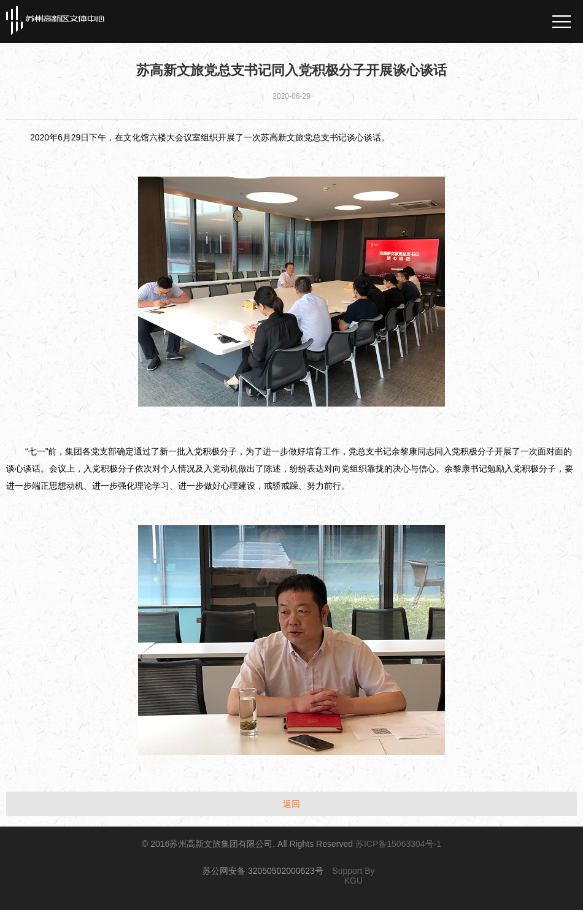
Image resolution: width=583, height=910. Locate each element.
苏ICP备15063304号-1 (398, 844)
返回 (291, 804)
